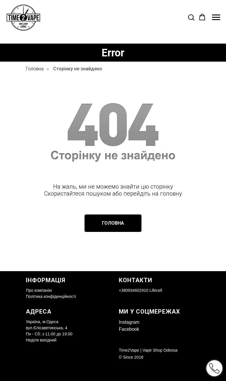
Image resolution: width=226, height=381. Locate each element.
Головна (35, 68)
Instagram (129, 322)
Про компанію (39, 290)
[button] (191, 17)
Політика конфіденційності (51, 296)
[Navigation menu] (216, 17)
